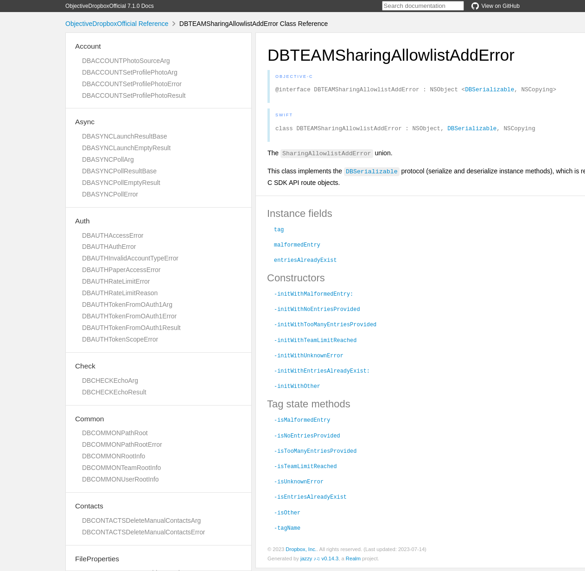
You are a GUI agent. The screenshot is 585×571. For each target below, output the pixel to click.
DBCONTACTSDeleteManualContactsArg (141, 520)
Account (88, 46)
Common (89, 419)
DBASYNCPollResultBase (119, 171)
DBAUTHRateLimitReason (120, 293)
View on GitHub (495, 6)
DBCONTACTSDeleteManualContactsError (143, 532)
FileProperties (97, 559)
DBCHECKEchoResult (114, 392)
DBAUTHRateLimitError (116, 281)
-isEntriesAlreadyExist (310, 499)
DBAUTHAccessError (112, 235)
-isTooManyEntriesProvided (315, 453)
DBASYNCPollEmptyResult (121, 182)
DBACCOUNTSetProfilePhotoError (132, 84)
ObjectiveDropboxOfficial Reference (116, 23)
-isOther (287, 515)
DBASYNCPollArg (108, 159)
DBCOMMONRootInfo (113, 456)
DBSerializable (489, 90)
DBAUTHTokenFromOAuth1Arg (127, 304)
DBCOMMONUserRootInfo (120, 479)
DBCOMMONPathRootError (122, 444)
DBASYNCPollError (110, 194)
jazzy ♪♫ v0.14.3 (319, 561)
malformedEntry (297, 247)
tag (279, 231)
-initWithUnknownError (308, 358)
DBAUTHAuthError (109, 246)
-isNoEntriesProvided (307, 438)
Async (85, 122)
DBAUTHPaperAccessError (121, 269)
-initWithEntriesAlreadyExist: (322, 373)
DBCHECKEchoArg (110, 380)
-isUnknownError (299, 484)
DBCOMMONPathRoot (115, 433)
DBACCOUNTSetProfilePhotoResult (133, 95)
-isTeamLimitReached (305, 468)
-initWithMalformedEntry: (313, 296)
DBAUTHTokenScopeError (120, 339)
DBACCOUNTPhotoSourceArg (126, 60)
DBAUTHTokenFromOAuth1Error (129, 316)
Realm (353, 561)
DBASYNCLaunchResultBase (124, 136)
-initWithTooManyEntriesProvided (325, 326)
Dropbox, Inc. (301, 552)
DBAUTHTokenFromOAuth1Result (131, 327)
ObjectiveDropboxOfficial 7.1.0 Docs (109, 6)
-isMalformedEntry (302, 422)
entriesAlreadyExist (305, 262)
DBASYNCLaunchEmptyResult (126, 148)
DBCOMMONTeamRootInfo (121, 467)
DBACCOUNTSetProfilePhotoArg (130, 72)
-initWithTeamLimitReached (315, 342)
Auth (82, 221)
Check (85, 366)
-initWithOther (297, 388)
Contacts (89, 506)
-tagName (287, 530)
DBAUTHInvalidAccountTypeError (130, 258)
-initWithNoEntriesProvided (317, 311)
